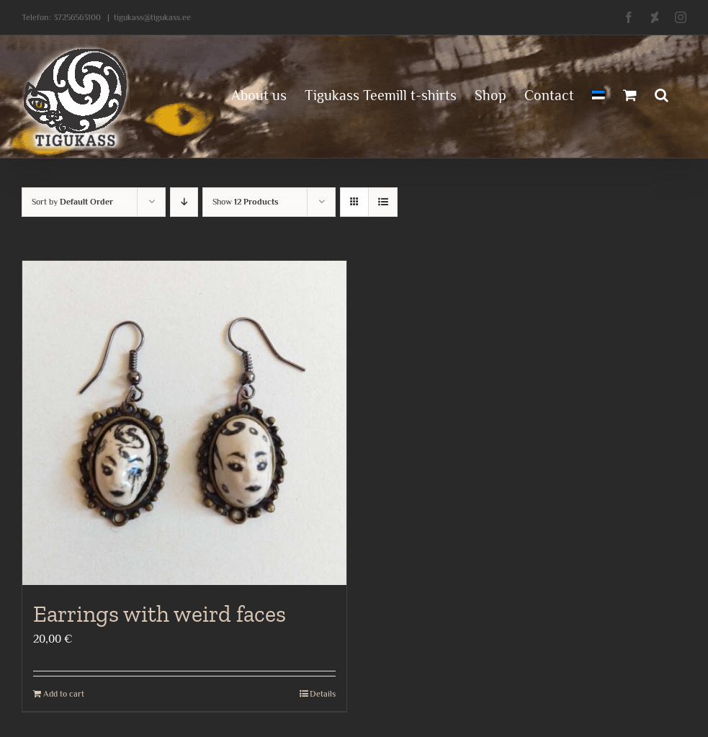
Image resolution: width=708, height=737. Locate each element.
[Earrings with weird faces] (184, 423)
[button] (661, 93)
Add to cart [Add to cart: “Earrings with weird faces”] (63, 694)
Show (245, 202)
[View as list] (383, 202)
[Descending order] (184, 202)
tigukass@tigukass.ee (152, 17)
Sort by (72, 202)
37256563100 (77, 17)
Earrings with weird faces (159, 613)
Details (323, 694)
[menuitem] (598, 93)
